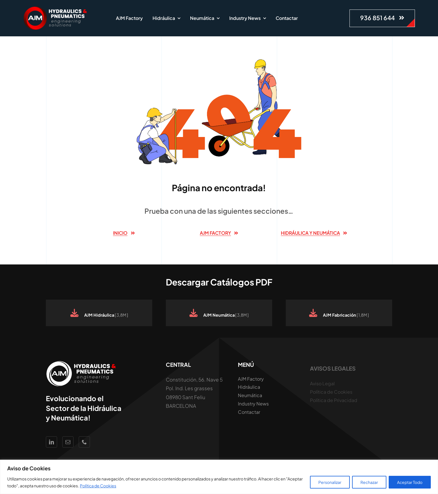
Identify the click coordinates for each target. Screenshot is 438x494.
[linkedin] (51, 442)
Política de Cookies (98, 485)
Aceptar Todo (409, 482)
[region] (219, 477)
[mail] (68, 442)
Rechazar (369, 482)
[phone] (84, 442)
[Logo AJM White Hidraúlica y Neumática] (56, 8)
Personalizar (329, 482)
